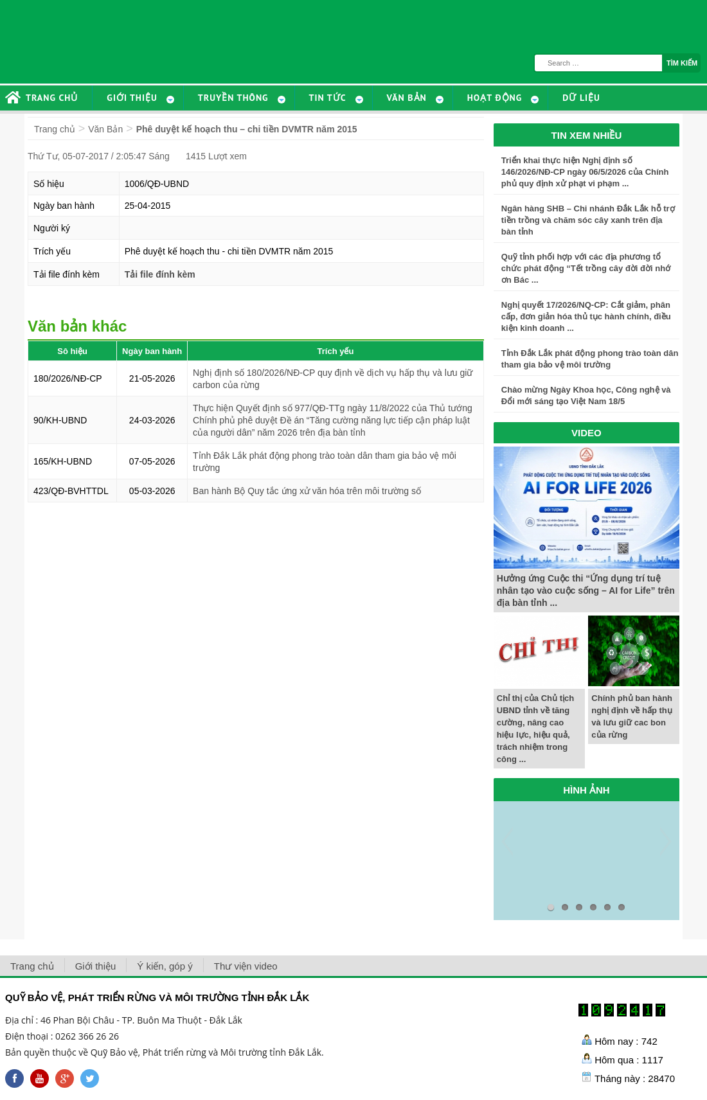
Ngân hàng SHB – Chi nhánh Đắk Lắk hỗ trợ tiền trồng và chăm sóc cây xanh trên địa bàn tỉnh (588, 220)
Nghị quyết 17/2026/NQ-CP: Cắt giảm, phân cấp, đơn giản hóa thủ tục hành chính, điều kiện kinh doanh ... (586, 316)
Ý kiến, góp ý (164, 966)
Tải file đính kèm (160, 274)
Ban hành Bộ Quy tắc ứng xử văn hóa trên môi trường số (307, 491)
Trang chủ (54, 129)
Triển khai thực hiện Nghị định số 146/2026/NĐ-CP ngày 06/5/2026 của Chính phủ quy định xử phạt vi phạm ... (585, 171)
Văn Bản (105, 129)
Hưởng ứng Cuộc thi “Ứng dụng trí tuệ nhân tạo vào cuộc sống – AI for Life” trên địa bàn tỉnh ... (586, 590)
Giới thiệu (95, 966)
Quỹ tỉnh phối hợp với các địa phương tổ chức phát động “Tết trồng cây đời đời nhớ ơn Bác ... (585, 268)
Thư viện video (246, 966)
